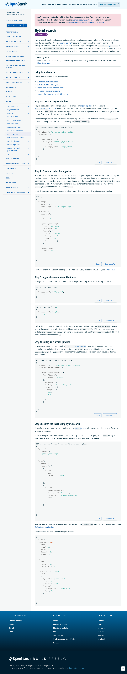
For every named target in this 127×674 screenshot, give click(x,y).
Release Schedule (60, 624)
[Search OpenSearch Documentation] (109, 4)
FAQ (54, 632)
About (44, 4)
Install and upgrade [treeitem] (13, 37)
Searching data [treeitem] (12, 106)
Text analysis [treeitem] (11, 87)
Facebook (101, 639)
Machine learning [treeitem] (12, 159)
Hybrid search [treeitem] (12, 134)
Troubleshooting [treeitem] (12, 188)
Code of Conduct (15, 620)
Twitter (100, 624)
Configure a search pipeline (48, 91)
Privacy (56, 643)
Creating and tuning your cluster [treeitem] (15, 67)
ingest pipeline (86, 106)
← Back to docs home (14, 21)
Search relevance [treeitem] (13, 141)
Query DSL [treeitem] (9, 92)
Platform (52, 4)
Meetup (101, 635)
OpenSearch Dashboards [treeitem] (15, 56)
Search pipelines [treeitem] (13, 145)
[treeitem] (28, 32)
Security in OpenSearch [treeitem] (14, 73)
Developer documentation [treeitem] (15, 192)
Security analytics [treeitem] (13, 77)
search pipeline (64, 43)
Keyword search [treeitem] (13, 110)
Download (92, 4)
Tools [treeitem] (8, 178)
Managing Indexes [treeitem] (12, 46)
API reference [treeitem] (11, 183)
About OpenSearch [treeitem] (12, 32)
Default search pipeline (44, 527)
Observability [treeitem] (11, 168)
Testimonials (58, 635)
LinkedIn (101, 628)
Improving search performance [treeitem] (13, 149)
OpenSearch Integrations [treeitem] (15, 61)
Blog (85, 4)
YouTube (101, 632)
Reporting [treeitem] (9, 173)
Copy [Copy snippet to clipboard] (98, 162)
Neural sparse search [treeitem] (15, 131)
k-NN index (110, 270)
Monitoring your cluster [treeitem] (15, 164)
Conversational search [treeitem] (15, 138)
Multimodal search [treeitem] (14, 127)
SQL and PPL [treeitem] (11, 154)
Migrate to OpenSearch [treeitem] (14, 42)
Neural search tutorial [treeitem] (15, 120)
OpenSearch (16, 4)
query (80, 428)
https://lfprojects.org (77, 668)
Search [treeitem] (8, 101)
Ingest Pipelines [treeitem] (12, 51)
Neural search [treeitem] (12, 117)
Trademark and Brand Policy (64, 639)
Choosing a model (44, 63)
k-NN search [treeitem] (11, 113)
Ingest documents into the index (50, 88)
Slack (11, 632)
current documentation (82, 20)
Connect (101, 620)
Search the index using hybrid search (52, 94)
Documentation (75, 4)
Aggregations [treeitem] (11, 97)
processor (45, 108)
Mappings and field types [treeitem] (15, 82)
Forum (11, 624)
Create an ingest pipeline (47, 81)
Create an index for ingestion (49, 84)
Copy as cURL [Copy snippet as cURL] (110, 162)
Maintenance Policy (61, 628)
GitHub (11, 628)
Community (62, 4)
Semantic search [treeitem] (13, 124)
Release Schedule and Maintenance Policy (86, 22)
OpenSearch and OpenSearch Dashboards (15, 13)
